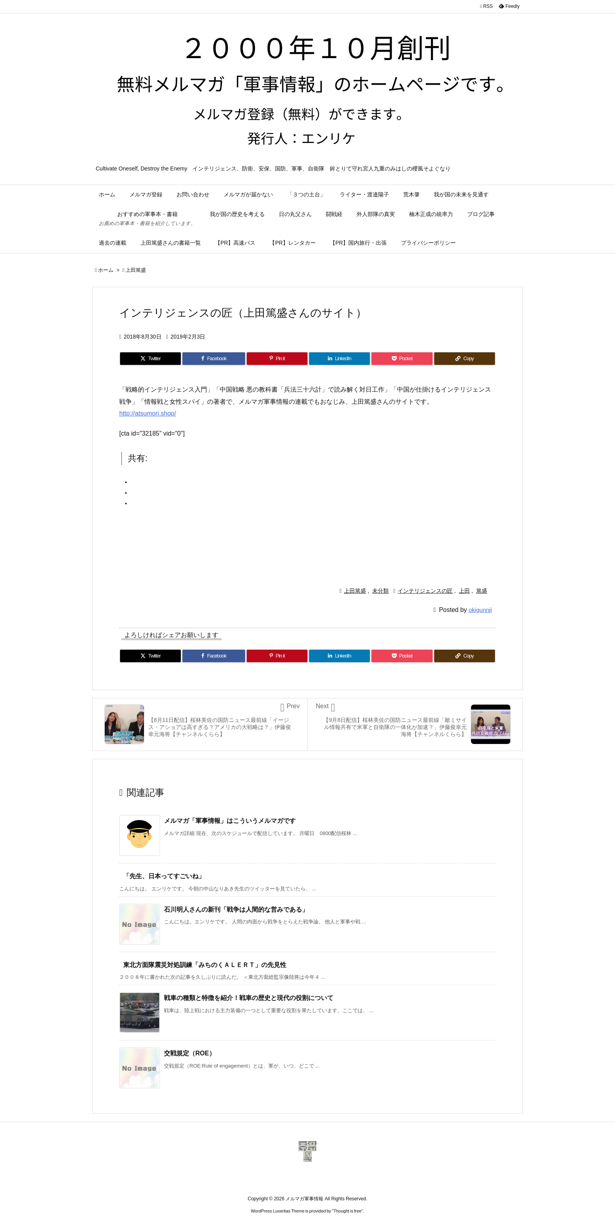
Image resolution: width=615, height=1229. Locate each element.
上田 (464, 591)
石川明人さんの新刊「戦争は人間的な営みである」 (236, 909)
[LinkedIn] (339, 358)
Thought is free (347, 1211)
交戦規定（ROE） (189, 1053)
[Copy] (464, 358)
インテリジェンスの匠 (425, 591)
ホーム (105, 270)
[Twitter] (150, 358)
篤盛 (481, 591)
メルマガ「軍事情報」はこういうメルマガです (230, 820)
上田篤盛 (136, 270)
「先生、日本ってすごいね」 (164, 876)
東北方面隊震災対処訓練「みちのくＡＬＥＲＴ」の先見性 (204, 965)
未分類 (380, 591)
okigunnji (480, 609)
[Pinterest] (277, 358)
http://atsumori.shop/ (147, 413)
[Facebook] (213, 358)
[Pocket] (401, 358)
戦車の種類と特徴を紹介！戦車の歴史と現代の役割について (248, 998)
